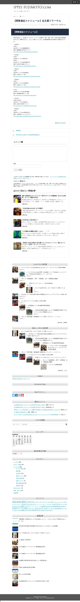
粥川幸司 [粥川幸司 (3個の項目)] (38, 510)
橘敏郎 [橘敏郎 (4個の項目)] (23, 510)
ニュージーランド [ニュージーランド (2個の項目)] (42, 504)
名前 (14, 163)
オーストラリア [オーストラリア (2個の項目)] (18, 504)
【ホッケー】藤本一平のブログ (38, 597)
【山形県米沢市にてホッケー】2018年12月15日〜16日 (29, 405)
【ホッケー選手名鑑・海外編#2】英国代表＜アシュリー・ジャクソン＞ (41, 352)
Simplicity (44, 596)
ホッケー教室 (20, 468)
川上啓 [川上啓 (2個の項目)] (49, 508)
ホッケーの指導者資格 (56, 364)
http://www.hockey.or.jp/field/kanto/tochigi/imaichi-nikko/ (26, 76)
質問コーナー (20, 480)
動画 (17, 471)
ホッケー (16, 467)
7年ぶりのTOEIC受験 (25, 574)
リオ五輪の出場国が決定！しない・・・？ (35, 231)
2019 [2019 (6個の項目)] (32, 502)
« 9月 (13, 445)
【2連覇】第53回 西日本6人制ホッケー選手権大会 (33, 560)
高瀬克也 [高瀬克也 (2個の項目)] (50, 510)
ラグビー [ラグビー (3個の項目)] (37, 506)
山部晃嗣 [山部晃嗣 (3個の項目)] (45, 508)
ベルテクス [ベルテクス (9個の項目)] (56, 504)
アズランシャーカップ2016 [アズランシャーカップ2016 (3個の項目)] (60, 502)
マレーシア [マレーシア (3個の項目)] (31, 506)
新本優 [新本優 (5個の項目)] (57, 508)
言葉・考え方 (17, 490)
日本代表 (18, 473)
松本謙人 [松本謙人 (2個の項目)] (15, 510)
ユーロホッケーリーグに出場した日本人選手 (33, 301)
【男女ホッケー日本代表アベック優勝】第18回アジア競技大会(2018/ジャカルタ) (36, 409)
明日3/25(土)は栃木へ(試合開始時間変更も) (26, 135)
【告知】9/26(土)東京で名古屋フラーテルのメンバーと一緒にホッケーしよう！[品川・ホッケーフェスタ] (43, 243)
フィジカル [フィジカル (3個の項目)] (48, 504)
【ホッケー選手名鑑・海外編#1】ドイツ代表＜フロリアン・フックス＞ (41, 316)
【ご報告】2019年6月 (25, 539)
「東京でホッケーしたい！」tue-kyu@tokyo (40, 283)
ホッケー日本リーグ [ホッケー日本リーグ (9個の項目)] (21, 506)
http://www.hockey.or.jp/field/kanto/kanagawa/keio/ (25, 51)
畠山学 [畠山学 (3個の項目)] (26, 510)
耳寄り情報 (19, 478)
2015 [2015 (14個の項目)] (14, 502)
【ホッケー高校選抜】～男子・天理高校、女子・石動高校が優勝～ (40, 278)
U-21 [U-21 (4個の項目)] (35, 502)
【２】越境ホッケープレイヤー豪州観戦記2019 (32, 546)
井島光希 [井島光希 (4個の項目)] (47, 506)
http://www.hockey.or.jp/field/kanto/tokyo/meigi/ (24, 66)
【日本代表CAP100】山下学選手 (32, 208)
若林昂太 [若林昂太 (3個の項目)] (43, 510)
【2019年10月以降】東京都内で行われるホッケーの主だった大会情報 (38, 526)
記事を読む (25, 204)
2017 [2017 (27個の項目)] (24, 501)
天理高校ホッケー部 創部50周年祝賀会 (39, 305)
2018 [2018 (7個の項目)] (28, 502)
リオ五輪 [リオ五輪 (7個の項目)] (42, 506)
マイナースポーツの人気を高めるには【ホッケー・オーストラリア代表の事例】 (43, 267)
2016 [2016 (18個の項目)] (19, 502)
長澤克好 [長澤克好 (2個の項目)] (47, 510)
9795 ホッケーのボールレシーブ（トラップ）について (50, 357)
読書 (15, 493)
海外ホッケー (20, 476)
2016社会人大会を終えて (30, 220)
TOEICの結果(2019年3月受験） (27, 567)
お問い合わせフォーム (49, 185)
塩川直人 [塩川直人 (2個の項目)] (29, 508)
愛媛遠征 (16, 130)
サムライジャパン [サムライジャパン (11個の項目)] (29, 504)
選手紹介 (18, 485)
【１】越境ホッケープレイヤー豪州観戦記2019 (32, 553)
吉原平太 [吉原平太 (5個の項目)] (63, 506)
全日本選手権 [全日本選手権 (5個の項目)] (54, 506)
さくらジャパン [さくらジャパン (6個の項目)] (42, 502)
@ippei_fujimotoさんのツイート (21, 378)
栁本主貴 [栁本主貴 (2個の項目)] (19, 510)
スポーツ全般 (17, 464)
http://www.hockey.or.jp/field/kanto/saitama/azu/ (24, 95)
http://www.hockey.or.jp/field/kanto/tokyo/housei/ (25, 105)
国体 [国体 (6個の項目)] (25, 508)
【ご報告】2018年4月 (20, 412)
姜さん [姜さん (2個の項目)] (32, 508)
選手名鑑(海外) (20, 483)
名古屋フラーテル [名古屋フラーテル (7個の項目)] (18, 508)
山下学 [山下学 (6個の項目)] (41, 508)
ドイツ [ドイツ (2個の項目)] (37, 504)
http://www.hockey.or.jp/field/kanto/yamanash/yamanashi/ (27, 116)
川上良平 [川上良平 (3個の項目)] (53, 508)
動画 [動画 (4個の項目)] (59, 506)
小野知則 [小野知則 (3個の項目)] (36, 508)
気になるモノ (17, 488)
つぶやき (16, 462)
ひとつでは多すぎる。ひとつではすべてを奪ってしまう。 (37, 331)
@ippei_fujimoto (61, 122)
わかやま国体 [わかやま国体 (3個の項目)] (50, 502)
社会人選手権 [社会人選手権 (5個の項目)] (32, 510)
